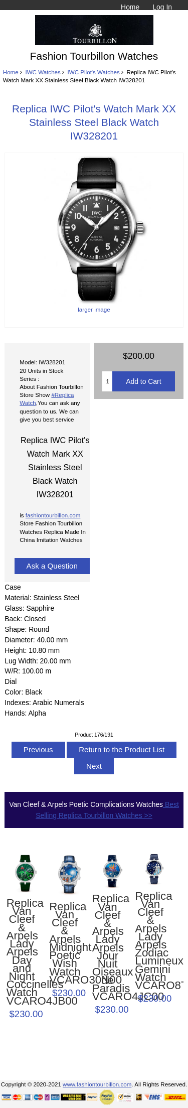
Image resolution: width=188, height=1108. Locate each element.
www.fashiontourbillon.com (97, 1084)
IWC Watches (42, 72)
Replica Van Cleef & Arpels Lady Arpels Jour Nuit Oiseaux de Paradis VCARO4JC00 (107, 948)
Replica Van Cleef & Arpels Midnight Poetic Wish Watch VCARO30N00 (64, 943)
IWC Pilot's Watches (94, 72)
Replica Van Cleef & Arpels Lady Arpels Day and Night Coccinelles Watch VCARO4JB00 (22, 952)
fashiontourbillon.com (53, 515)
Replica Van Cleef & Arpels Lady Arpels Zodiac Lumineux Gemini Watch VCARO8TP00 (150, 941)
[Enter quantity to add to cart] (107, 381)
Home (130, 7)
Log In (162, 7)
